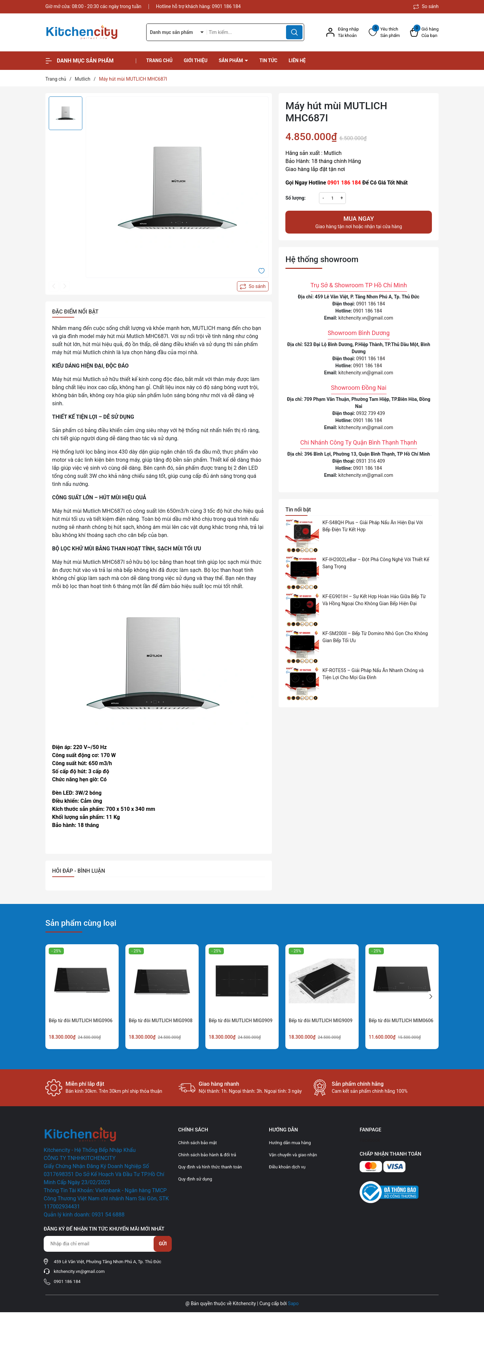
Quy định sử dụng (195, 1178)
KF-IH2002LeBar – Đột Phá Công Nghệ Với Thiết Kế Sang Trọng (375, 563)
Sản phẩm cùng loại (80, 923)
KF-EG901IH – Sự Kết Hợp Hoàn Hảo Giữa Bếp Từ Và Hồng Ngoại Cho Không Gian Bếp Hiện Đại (374, 600)
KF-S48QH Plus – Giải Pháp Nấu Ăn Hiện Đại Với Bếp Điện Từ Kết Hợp (372, 526)
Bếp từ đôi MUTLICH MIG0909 (241, 1020)
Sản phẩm (231, 60)
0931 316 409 (370, 461)
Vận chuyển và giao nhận (293, 1154)
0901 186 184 (226, 6)
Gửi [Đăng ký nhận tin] (163, 1243)
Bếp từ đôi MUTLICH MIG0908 (161, 1020)
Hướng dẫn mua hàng (290, 1142)
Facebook (370, 1140)
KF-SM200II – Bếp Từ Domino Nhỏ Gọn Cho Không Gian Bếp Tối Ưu (375, 637)
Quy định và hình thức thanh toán (210, 1166)
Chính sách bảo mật (197, 1142)
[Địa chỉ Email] (107, 1244)
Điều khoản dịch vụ (287, 1166)
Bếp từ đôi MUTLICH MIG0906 (81, 1020)
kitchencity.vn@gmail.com (365, 318)
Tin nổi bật (298, 509)
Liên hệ (297, 60)
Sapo (293, 1303)
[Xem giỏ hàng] (424, 32)
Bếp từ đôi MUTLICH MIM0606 (401, 1020)
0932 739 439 (370, 413)
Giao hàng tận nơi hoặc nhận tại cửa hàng (358, 221)
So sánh (426, 6)
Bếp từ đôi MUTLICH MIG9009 (321, 1020)
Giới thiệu (195, 60)
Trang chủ (159, 60)
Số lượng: (295, 198)
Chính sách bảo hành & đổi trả (207, 1154)
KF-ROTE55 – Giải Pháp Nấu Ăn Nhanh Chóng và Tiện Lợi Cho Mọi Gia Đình (373, 674)
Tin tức (268, 60)
